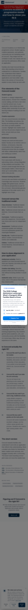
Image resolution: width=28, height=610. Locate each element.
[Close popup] (25, 287)
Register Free (14, 318)
